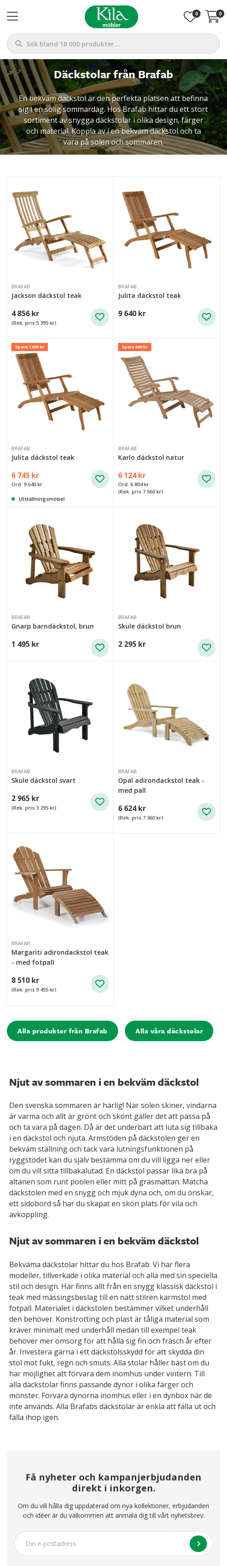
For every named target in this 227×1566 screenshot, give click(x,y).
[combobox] (113, 44)
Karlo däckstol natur (151, 457)
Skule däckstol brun (149, 626)
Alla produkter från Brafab (62, 1031)
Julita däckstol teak (149, 295)
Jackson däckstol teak (46, 295)
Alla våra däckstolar (169, 1031)
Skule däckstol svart (43, 780)
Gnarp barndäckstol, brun (52, 626)
